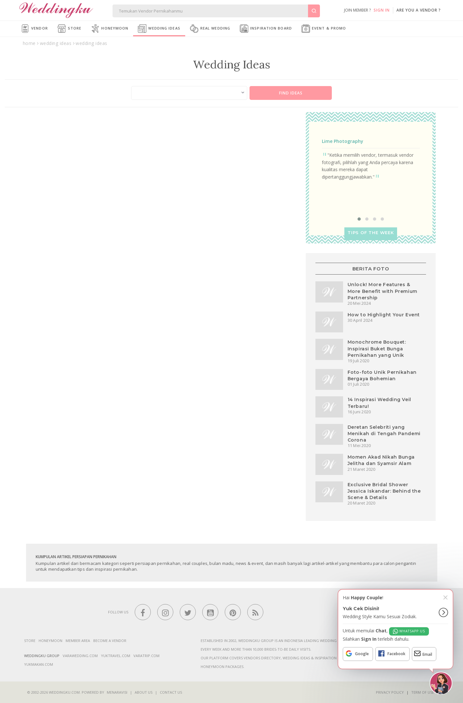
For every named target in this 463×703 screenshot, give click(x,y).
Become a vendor (109, 640)
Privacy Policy (390, 692)
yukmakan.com (38, 664)
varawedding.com (80, 655)
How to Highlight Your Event (384, 315)
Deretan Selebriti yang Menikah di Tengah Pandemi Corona (384, 433)
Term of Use (422, 692)
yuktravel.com (115, 655)
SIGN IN (382, 10)
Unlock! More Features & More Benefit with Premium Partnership (382, 291)
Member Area (78, 640)
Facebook (391, 653)
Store (70, 28)
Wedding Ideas (159, 28)
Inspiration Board (266, 28)
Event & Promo (324, 28)
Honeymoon (109, 28)
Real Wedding (210, 28)
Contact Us (171, 692)
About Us (143, 692)
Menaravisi (117, 692)
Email (423, 653)
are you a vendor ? (418, 10)
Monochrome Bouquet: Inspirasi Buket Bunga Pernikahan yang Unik (377, 348)
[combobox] (189, 93)
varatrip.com (146, 655)
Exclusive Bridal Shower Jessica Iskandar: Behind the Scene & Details (384, 491)
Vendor (34, 28)
